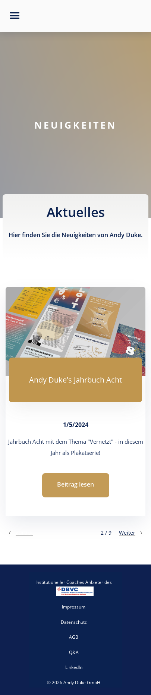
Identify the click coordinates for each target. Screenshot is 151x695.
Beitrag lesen (75, 484)
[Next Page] (131, 532)
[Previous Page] (20, 532)
